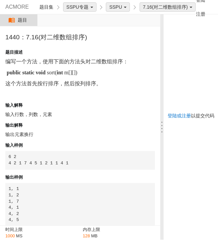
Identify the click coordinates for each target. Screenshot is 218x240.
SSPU (118, 7)
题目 (18, 20)
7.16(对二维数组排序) (167, 7)
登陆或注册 (179, 115)
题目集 (46, 7)
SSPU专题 (79, 7)
